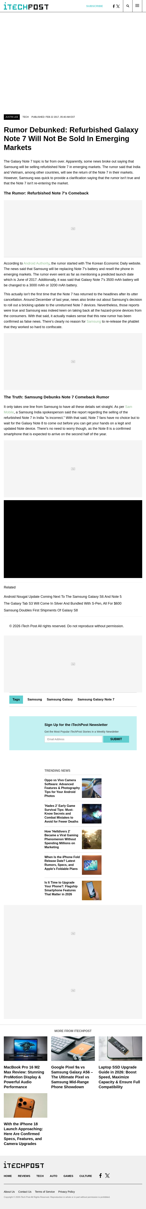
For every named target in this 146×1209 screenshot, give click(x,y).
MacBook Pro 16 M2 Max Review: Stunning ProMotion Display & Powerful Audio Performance (24, 1077)
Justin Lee (11, 117)
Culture (85, 1175)
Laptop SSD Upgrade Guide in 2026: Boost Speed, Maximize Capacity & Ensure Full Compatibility (119, 1077)
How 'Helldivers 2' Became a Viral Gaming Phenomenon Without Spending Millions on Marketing (61, 839)
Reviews (24, 1175)
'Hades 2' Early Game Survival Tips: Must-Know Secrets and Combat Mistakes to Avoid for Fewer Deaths (61, 813)
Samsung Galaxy (60, 699)
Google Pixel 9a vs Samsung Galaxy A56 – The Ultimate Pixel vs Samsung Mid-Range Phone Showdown (72, 1077)
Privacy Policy (66, 1191)
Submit (116, 739)
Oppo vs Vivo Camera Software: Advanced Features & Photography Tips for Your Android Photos (62, 788)
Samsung (93, 321)
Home (8, 1175)
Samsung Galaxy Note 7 (96, 699)
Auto (53, 1175)
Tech (25, 117)
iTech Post (29, 626)
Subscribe (94, 6)
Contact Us (24, 1191)
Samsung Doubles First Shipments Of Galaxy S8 (41, 610)
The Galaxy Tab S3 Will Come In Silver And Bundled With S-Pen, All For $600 (62, 603)
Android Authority (36, 263)
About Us (9, 1191)
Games (68, 1175)
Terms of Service (45, 1191)
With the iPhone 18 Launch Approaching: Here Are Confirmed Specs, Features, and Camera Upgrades (23, 1134)
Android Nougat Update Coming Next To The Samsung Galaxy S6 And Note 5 (63, 597)
